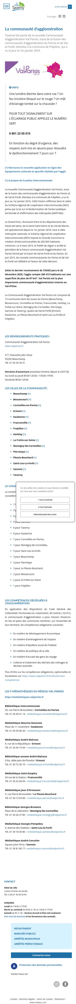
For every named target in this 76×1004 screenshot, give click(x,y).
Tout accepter (45, 500)
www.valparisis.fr (14, 346)
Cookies (13, 999)
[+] (29, 393)
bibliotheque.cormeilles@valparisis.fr (47, 714)
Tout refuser (45, 507)
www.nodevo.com (38, 1002)
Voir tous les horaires (14, 916)
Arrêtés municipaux (27, 938)
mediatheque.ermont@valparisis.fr (46, 747)
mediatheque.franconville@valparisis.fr (48, 781)
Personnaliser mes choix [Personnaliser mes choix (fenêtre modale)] (45, 514)
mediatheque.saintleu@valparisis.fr (46, 831)
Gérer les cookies (45, 999)
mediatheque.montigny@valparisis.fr (47, 814)
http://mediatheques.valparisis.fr (24, 697)
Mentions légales (27, 999)
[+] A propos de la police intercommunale (28, 180)
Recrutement (22, 928)
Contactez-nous (41, 955)
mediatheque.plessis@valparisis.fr (45, 798)
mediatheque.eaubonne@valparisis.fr (47, 730)
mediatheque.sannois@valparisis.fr (45, 848)
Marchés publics (25, 933)
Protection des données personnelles (40, 965)
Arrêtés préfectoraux (28, 943)
